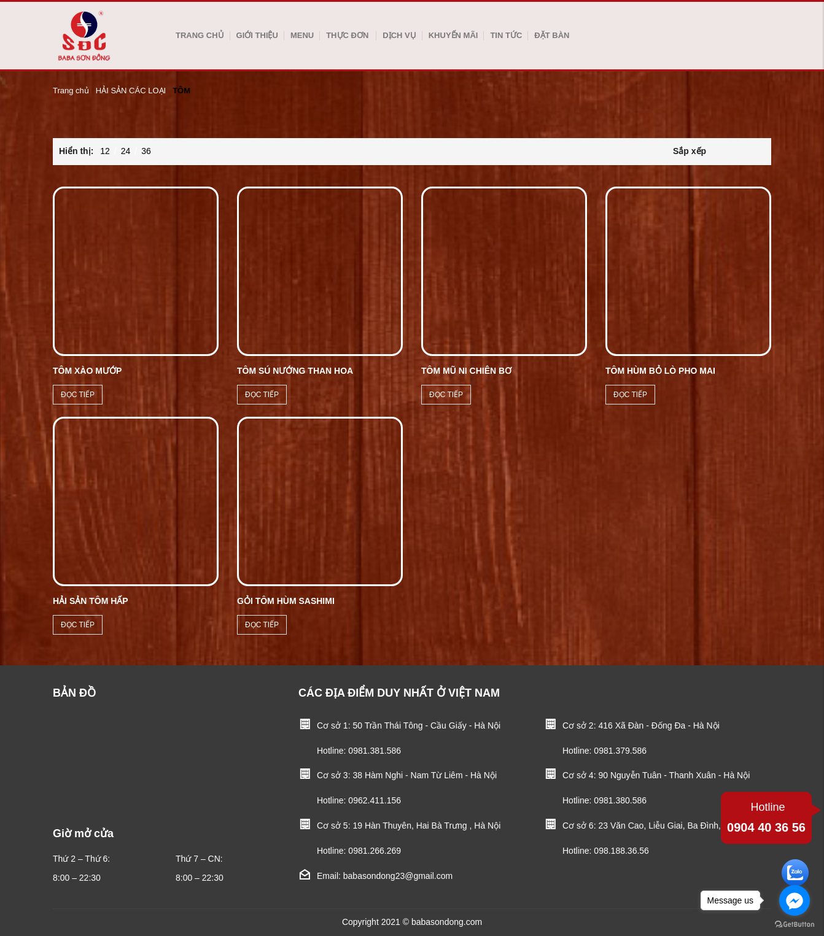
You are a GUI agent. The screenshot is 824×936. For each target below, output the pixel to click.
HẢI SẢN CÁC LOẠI (131, 90)
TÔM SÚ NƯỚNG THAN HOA (295, 371)
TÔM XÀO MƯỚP (87, 371)
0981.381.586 (374, 751)
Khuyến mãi (453, 35)
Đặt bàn (551, 35)
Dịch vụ (399, 35)
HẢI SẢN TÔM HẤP (90, 601)
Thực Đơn (347, 35)
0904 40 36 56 (766, 816)
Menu (302, 35)
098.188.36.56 (621, 851)
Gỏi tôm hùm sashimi (286, 601)
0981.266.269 (374, 851)
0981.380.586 (620, 800)
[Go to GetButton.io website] (794, 923)
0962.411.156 (374, 800)
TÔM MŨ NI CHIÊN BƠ (466, 371)
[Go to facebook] (794, 900)
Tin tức (506, 35)
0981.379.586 (620, 751)
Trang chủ (200, 35)
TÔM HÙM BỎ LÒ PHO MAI (660, 371)
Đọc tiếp (78, 394)
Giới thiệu (257, 35)
